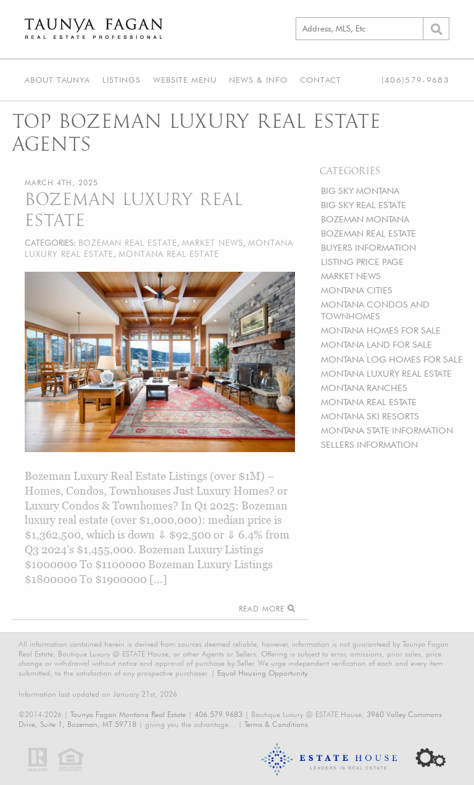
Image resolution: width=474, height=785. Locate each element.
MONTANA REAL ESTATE (369, 402)
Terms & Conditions (276, 724)
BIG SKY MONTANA (360, 190)
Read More (267, 608)
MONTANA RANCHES (364, 387)
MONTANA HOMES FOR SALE (381, 330)
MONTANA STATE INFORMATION (387, 430)
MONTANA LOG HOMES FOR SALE (392, 359)
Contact (320, 80)
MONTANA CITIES (357, 290)
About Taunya (57, 80)
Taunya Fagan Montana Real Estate (128, 714)
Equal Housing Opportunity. (263, 673)
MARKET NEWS (351, 276)
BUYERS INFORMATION (368, 247)
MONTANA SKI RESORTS (370, 416)
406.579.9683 (218, 714)
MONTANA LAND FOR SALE (376, 344)
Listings (121, 80)
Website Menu (185, 80)
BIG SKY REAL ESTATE (363, 204)
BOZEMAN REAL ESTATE (368, 233)
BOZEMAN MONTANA (365, 219)
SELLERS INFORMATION (369, 444)
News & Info (258, 80)
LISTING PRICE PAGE (362, 261)
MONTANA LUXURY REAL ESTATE (386, 373)
